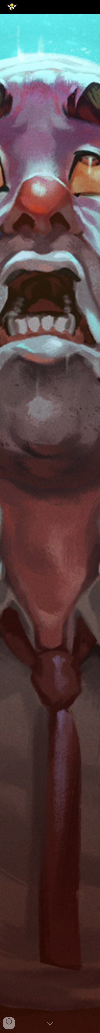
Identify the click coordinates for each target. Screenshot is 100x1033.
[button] (50, 1024)
